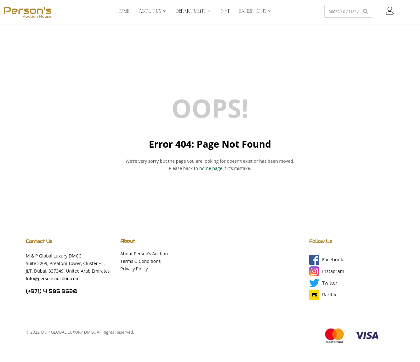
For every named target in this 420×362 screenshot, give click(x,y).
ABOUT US (153, 11)
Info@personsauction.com (53, 278)
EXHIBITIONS (255, 11)
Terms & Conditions (140, 261)
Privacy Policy (134, 269)
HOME (122, 11)
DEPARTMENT (194, 11)
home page (210, 168)
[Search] (365, 11)
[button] (332, 259)
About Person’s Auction (144, 254)
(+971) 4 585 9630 (51, 291)
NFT (225, 11)
